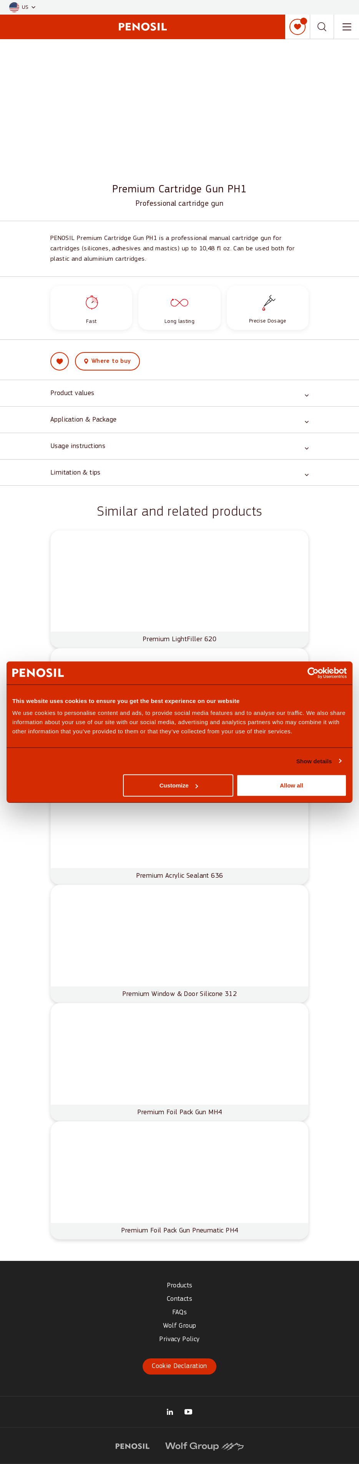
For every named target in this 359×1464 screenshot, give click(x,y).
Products (180, 1285)
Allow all (291, 785)
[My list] (297, 27)
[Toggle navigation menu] (346, 27)
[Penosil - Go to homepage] (142, 27)
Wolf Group (179, 1326)
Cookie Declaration (179, 1366)
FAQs (179, 1312)
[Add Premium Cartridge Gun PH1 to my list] (59, 364)
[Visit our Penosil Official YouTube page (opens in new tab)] (188, 1411)
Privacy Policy (179, 1339)
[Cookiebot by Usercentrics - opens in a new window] (313, 672)
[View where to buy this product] (107, 364)
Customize (179, 785)
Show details (314, 761)
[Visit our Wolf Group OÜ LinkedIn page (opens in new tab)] (170, 1412)
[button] (22, 7)
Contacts (179, 1299)
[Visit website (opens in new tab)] (132, 1445)
